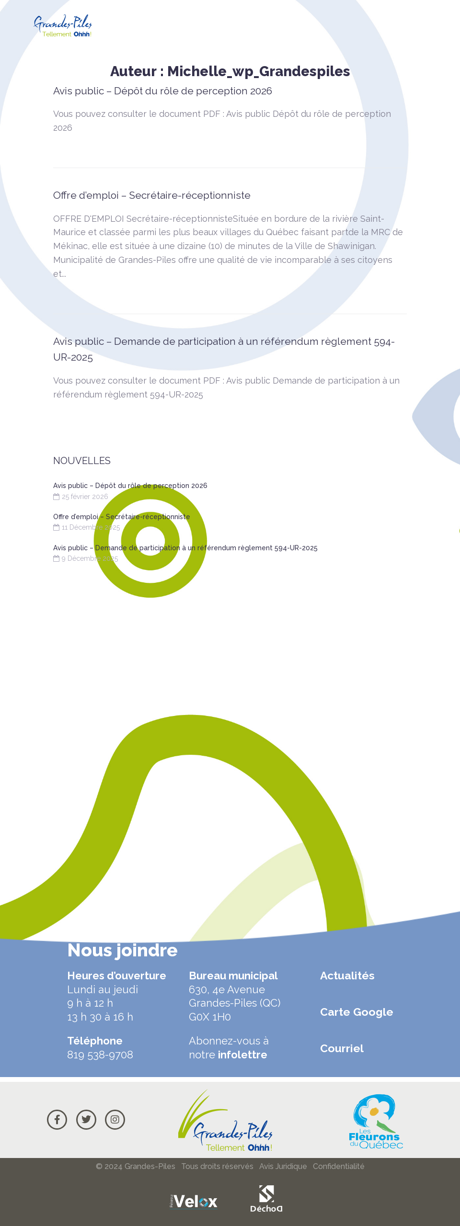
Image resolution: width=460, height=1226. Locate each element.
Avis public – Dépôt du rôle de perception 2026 (162, 91)
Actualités (347, 975)
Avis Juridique (283, 1166)
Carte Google (356, 1011)
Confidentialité (339, 1166)
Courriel (342, 1048)
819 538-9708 (100, 1054)
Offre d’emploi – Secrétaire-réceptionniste (152, 195)
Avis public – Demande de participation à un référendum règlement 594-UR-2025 (185, 548)
